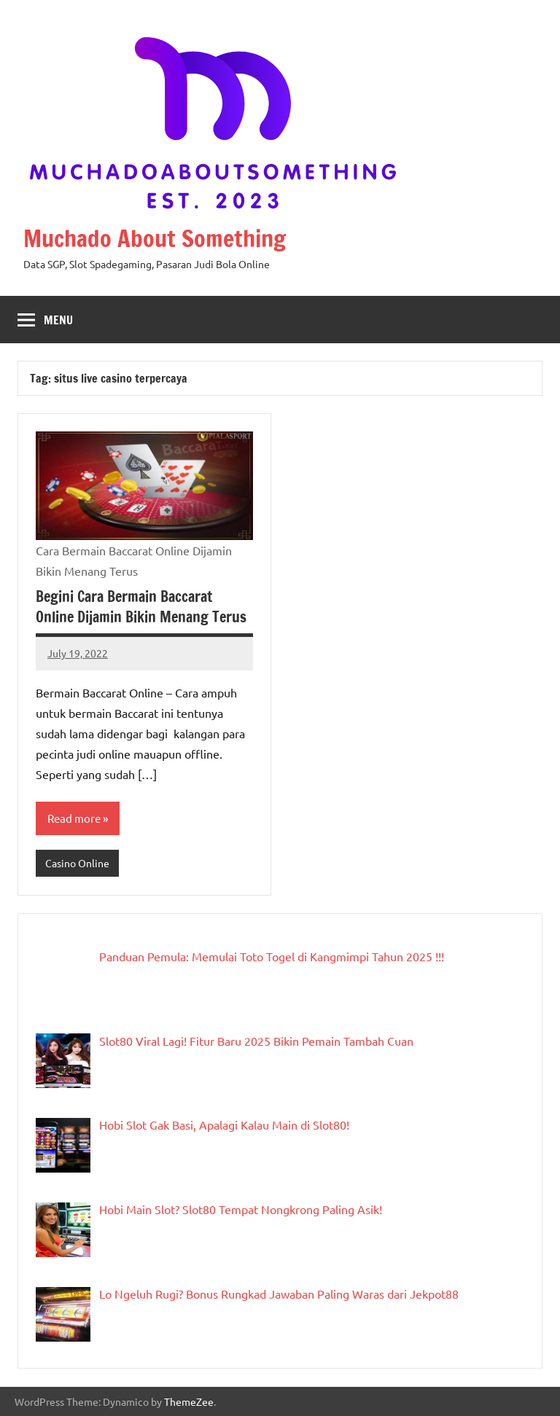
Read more (74, 818)
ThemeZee (189, 1401)
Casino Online (77, 862)
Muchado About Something (154, 238)
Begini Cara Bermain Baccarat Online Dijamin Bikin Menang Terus (141, 606)
